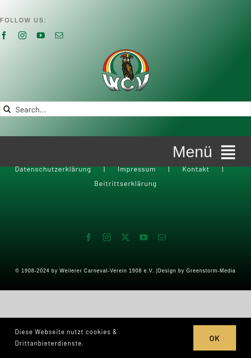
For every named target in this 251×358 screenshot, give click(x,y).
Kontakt (196, 193)
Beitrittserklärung (125, 208)
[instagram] (22, 35)
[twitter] (125, 262)
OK (214, 338)
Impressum (137, 193)
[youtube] (41, 35)
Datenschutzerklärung (53, 193)
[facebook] (88, 262)
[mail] (59, 35)
